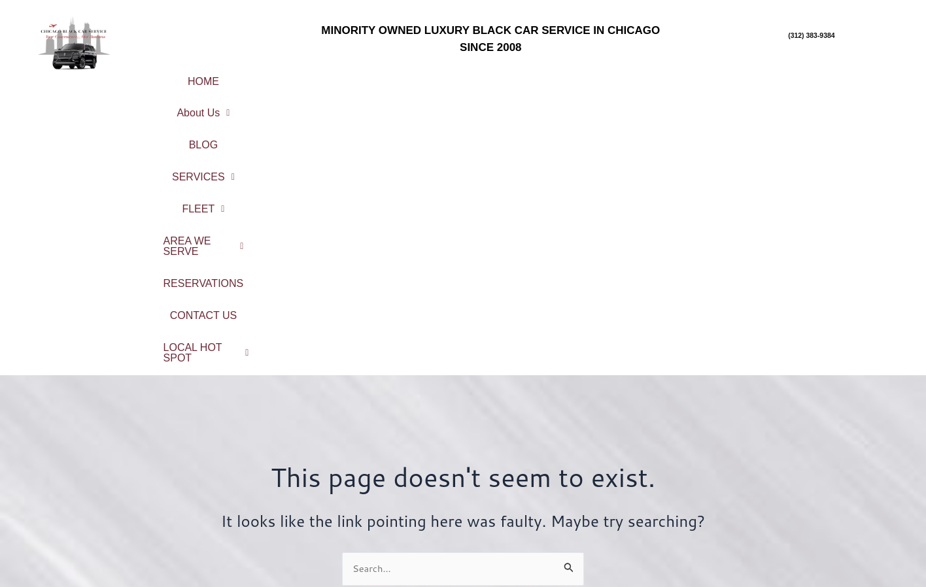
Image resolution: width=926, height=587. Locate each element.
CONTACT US (859, 76)
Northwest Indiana (813, 553)
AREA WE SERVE (624, 76)
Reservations (350, 507)
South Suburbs (813, 518)
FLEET (519, 76)
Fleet (351, 490)
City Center (812, 449)
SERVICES (431, 76)
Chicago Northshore (812, 467)
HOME (191, 76)
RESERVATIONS (749, 76)
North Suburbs (813, 484)
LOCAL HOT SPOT (537, 97)
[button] (271, 76)
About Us (271, 76)
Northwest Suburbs (812, 501)
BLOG (350, 76)
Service (351, 473)
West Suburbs (813, 535)
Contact (351, 525)
